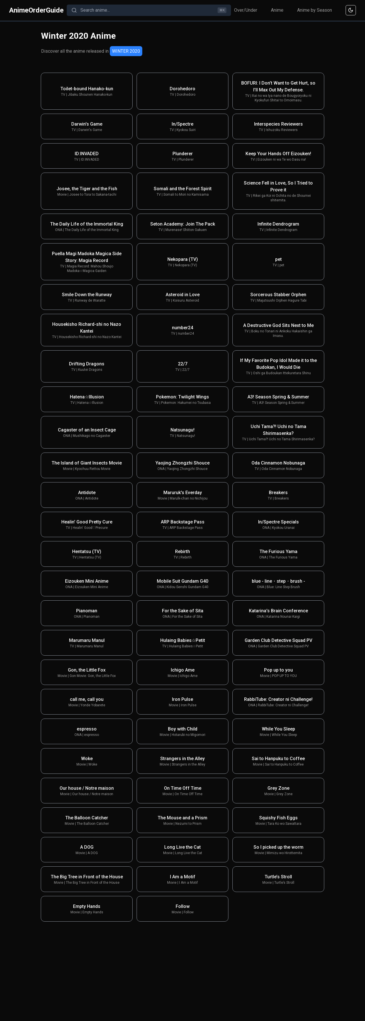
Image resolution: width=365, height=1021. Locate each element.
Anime (277, 10)
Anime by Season (314, 10)
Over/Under (245, 10)
